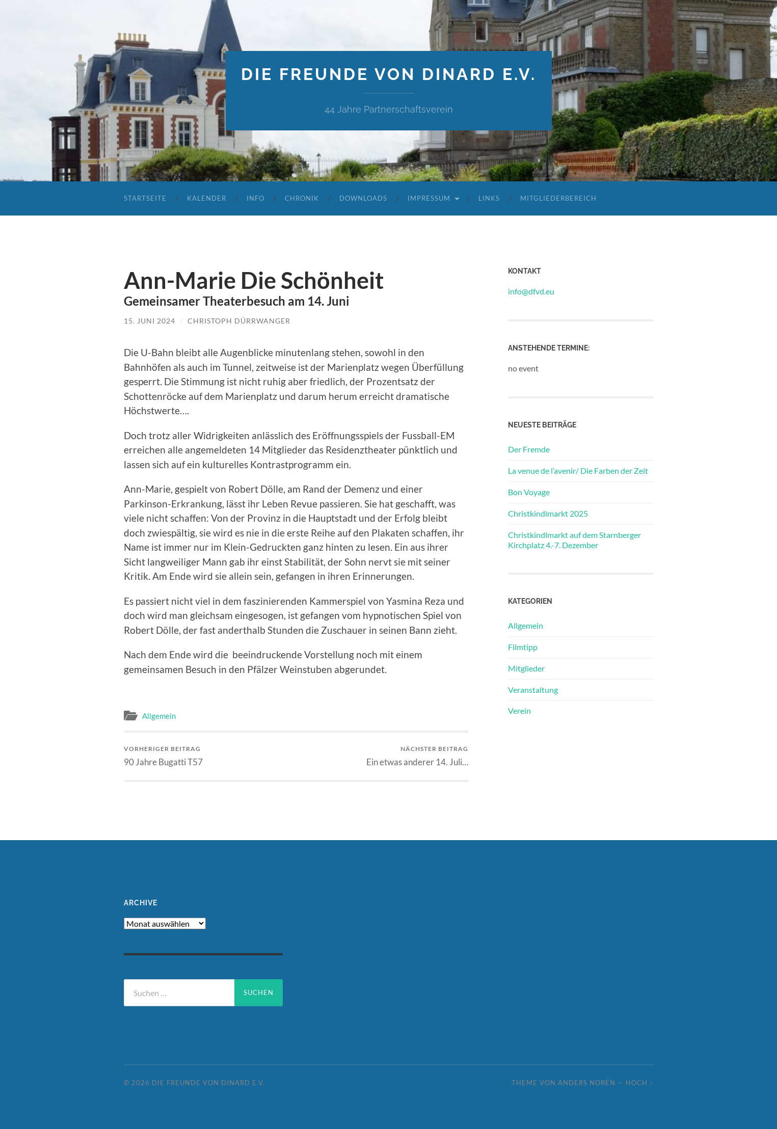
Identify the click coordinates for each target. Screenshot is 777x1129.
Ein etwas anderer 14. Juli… (417, 756)
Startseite (145, 198)
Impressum (429, 198)
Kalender (206, 198)
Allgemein (159, 715)
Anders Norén (586, 1083)
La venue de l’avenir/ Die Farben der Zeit (578, 470)
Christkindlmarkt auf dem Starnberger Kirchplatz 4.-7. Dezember (574, 540)
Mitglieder (526, 668)
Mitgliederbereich (558, 198)
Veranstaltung (533, 689)
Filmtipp (523, 647)
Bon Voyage (529, 492)
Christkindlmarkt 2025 (548, 513)
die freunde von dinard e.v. (389, 74)
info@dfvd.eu (531, 291)
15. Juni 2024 (149, 320)
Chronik (302, 198)
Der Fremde (529, 449)
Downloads (363, 198)
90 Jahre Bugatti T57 (163, 756)
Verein (519, 710)
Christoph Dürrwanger (238, 320)
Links (489, 198)
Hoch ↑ (639, 1083)
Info (255, 198)
